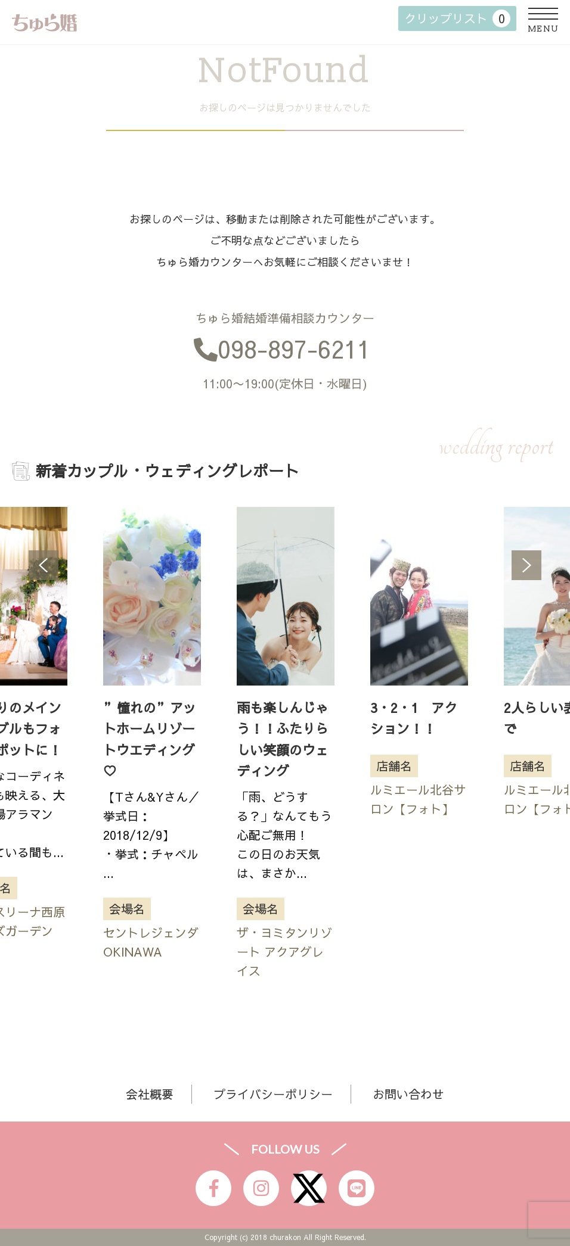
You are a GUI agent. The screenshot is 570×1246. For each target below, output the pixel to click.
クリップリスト (457, 18)
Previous (43, 565)
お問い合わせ (408, 1094)
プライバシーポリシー (273, 1094)
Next (526, 565)
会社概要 (150, 1094)
